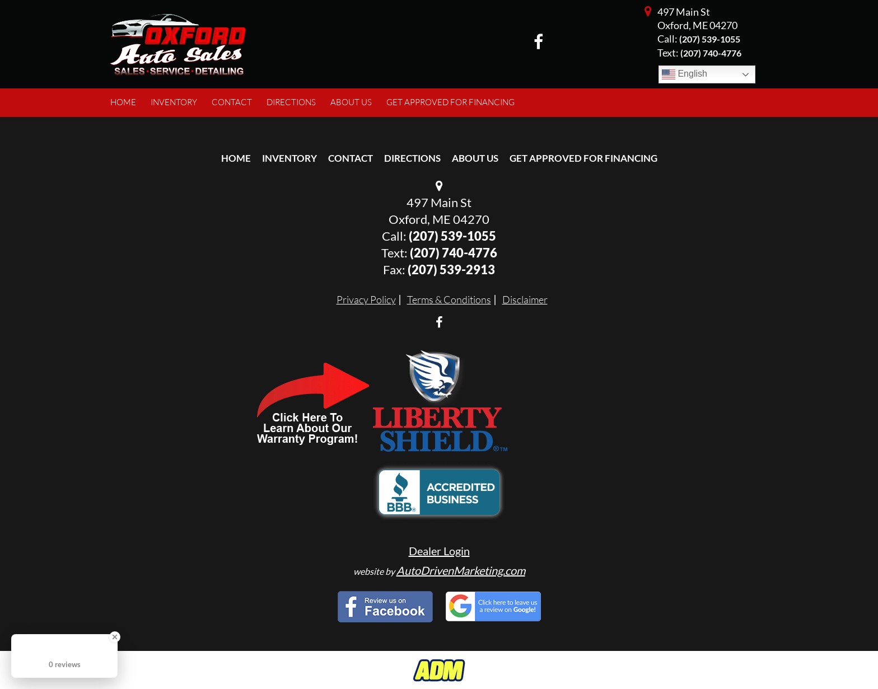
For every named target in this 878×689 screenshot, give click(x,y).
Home (236, 158)
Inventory (289, 158)
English (684, 74)
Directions (412, 158)
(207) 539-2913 (451, 269)
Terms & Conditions (449, 299)
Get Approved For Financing (583, 158)
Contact (350, 158)
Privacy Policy (366, 299)
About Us (475, 158)
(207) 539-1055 (709, 39)
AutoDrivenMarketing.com (460, 570)
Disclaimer (525, 299)
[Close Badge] (114, 637)
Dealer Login (439, 550)
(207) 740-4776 (453, 252)
